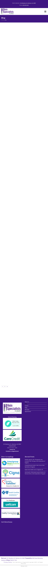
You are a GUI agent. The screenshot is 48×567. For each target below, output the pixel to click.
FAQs (26, 407)
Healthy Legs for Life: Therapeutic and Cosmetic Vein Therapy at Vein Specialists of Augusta (35, 461)
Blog (26, 403)
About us (27, 401)
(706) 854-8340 (25, 5)
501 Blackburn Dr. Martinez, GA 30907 (12, 444)
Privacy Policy (8, 562)
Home (2, 20)
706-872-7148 (13, 560)
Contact (26, 405)
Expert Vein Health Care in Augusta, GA (34, 469)
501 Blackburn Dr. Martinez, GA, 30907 (28, 3)
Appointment (28, 411)
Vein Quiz (27, 409)
